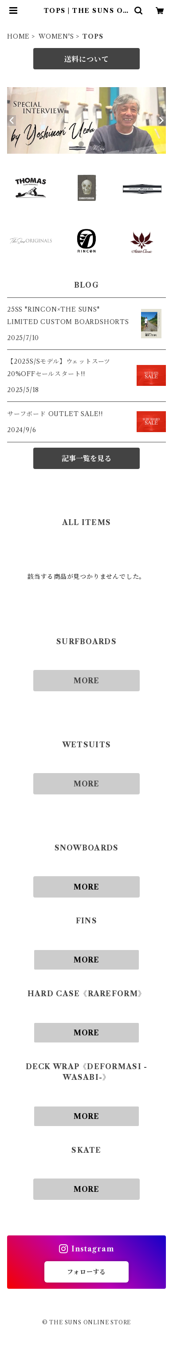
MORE (86, 680)
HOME (18, 36)
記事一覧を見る (86, 458)
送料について (86, 59)
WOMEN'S (56, 36)
